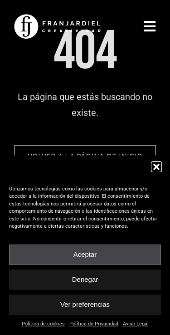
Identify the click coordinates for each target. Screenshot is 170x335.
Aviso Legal (136, 324)
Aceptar (85, 254)
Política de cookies (43, 324)
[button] (156, 166)
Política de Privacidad (93, 324)
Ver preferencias (85, 304)
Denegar (85, 279)
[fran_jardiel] (59, 17)
